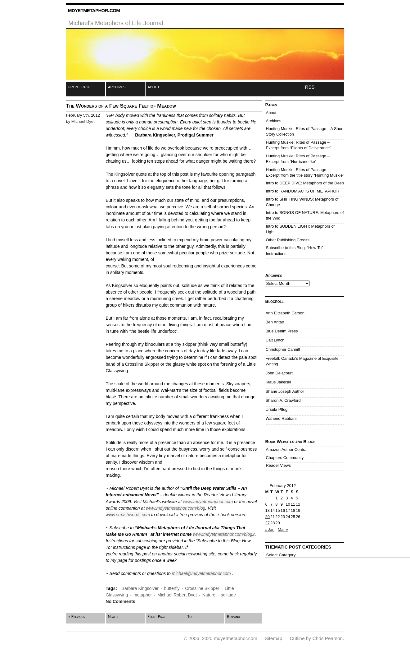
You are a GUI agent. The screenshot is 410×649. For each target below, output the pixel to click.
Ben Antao (275, 322)
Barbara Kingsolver (140, 588)
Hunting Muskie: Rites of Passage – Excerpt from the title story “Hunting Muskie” (305, 172)
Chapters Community (285, 457)
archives (116, 86)
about (154, 86)
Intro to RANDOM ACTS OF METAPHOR (303, 191)
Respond (233, 616)
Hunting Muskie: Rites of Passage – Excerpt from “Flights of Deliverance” (298, 145)
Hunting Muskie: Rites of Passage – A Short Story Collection (305, 131)
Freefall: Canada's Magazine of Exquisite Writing (302, 361)
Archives (274, 120)
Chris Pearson (327, 638)
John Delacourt (279, 373)
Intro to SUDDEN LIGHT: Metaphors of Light (300, 229)
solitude (228, 594)
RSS (310, 87)
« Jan (270, 529)
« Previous (76, 616)
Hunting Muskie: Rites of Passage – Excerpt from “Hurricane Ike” (298, 159)
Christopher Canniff (283, 349)
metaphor (142, 594)
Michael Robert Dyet (177, 594)
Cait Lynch (275, 340)
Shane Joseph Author (285, 391)
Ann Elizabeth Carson (285, 313)
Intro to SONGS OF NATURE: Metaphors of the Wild (305, 215)
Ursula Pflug (277, 409)
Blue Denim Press (282, 331)
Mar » (283, 529)
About (271, 112)
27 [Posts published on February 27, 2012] (267, 523)
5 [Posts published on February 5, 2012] (297, 498)
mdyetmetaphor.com (94, 10)
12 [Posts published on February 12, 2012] (298, 504)
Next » (113, 616)
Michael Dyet (83, 121)
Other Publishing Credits (287, 240)
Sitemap (273, 638)
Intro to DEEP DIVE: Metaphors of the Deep (305, 183)
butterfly (172, 588)
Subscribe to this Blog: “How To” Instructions (294, 250)
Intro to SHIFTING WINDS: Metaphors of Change (302, 202)
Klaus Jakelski (278, 382)
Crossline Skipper (202, 588)
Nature (208, 594)
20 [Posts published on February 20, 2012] (267, 516)
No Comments (120, 601)
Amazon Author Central (287, 449)
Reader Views (278, 465)
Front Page (156, 616)
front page (79, 86)
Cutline (297, 638)
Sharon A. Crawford (283, 400)
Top (190, 616)
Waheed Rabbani (281, 418)
